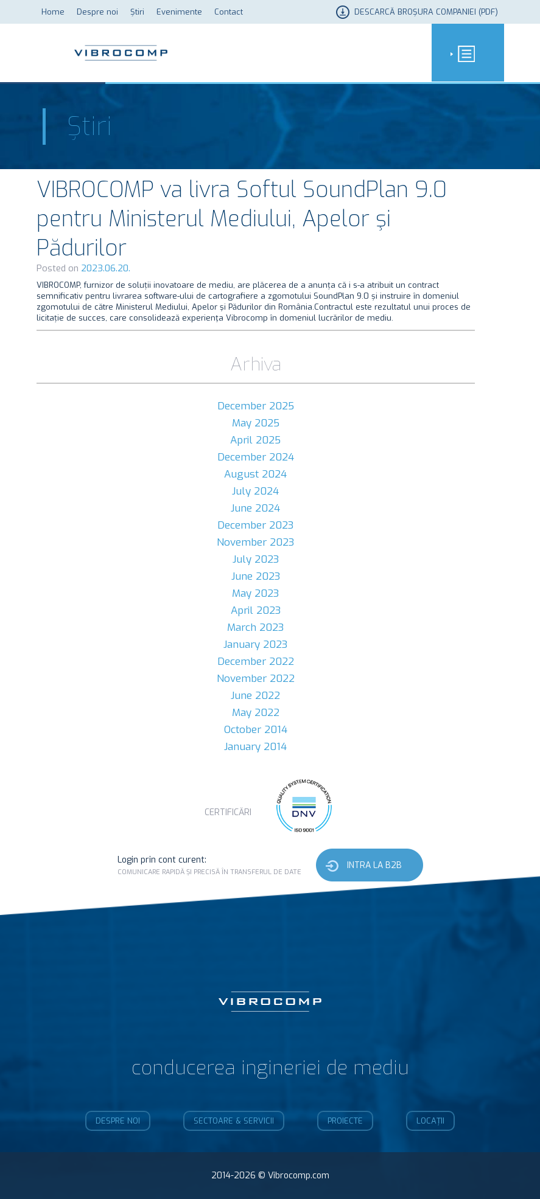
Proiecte (345, 1121)
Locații (430, 1121)
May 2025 (255, 423)
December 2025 (255, 406)
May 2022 (255, 713)
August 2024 (255, 474)
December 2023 (255, 525)
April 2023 (256, 610)
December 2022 (255, 662)
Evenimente (179, 12)
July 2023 (256, 559)
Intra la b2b (374, 865)
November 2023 (255, 542)
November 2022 (256, 679)
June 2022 (255, 696)
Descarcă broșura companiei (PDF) (426, 12)
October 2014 (255, 730)
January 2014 (255, 747)
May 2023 (255, 593)
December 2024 (255, 457)
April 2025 (255, 440)
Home (53, 12)
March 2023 (255, 627)
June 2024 (255, 508)
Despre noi (97, 12)
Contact (228, 12)
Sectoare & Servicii (234, 1121)
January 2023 (255, 645)
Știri (137, 12)
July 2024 (255, 491)
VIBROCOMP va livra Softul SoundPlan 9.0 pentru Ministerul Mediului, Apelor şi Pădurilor (242, 219)
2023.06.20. (105, 268)
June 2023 (255, 576)
